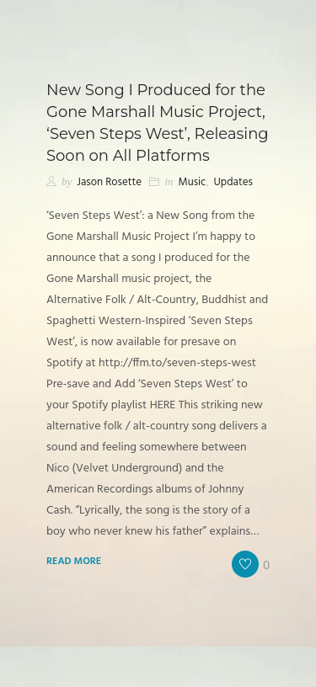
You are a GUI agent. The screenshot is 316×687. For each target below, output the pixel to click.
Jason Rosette (109, 182)
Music (192, 182)
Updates (232, 182)
